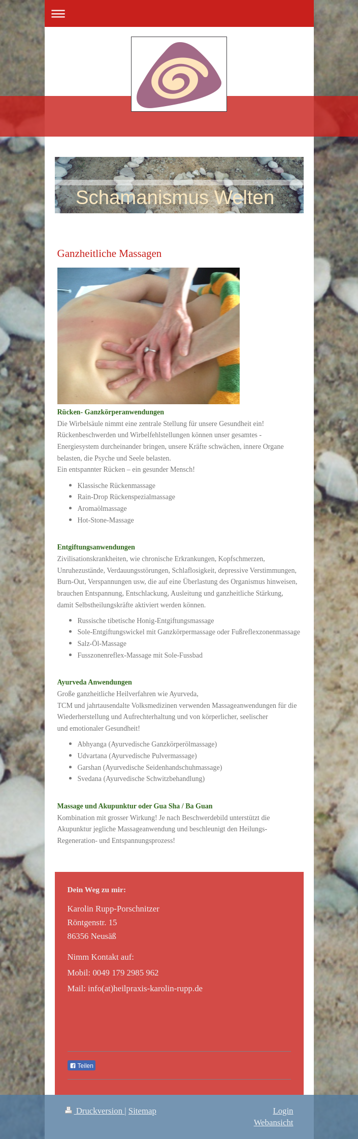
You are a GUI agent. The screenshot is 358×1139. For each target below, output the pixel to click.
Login (283, 1111)
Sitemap (142, 1111)
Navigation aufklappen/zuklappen (179, 13)
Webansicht (274, 1122)
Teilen (81, 1065)
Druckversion (95, 1111)
